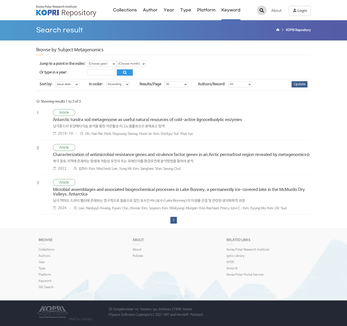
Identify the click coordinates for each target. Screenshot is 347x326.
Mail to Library (81, 319)
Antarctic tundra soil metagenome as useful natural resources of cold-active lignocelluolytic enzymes (147, 120)
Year (169, 10)
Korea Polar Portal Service (245, 275)
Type (185, 10)
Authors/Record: (211, 84)
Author (150, 10)
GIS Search (46, 287)
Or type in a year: (53, 72)
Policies (138, 256)
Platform (206, 10)
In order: (96, 84)
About (276, 11)
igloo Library (236, 256)
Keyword (230, 10)
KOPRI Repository (66, 11)
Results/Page (150, 84)
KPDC (230, 262)
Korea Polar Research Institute (248, 250)
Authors (44, 256)
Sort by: (46, 84)
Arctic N (232, 268)
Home (278, 30)
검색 (262, 10)
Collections (125, 10)
